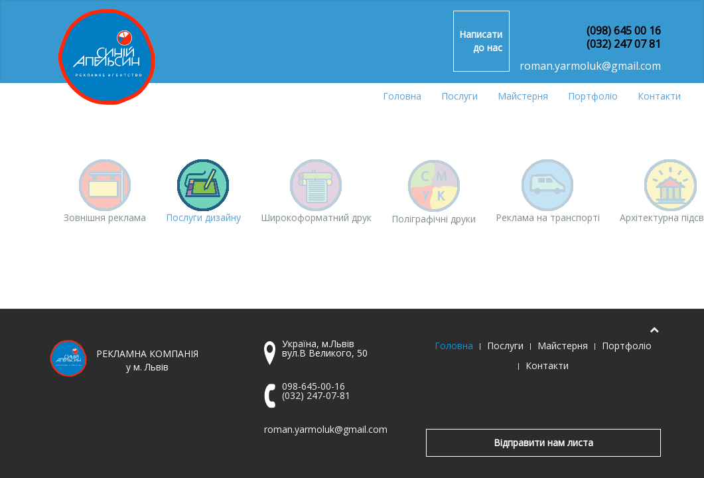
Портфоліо (593, 96)
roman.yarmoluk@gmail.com (590, 65)
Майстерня (523, 96)
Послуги (459, 96)
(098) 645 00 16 (624, 30)
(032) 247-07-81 (316, 395)
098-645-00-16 (313, 386)
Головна (402, 96)
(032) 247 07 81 (624, 44)
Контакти (659, 96)
